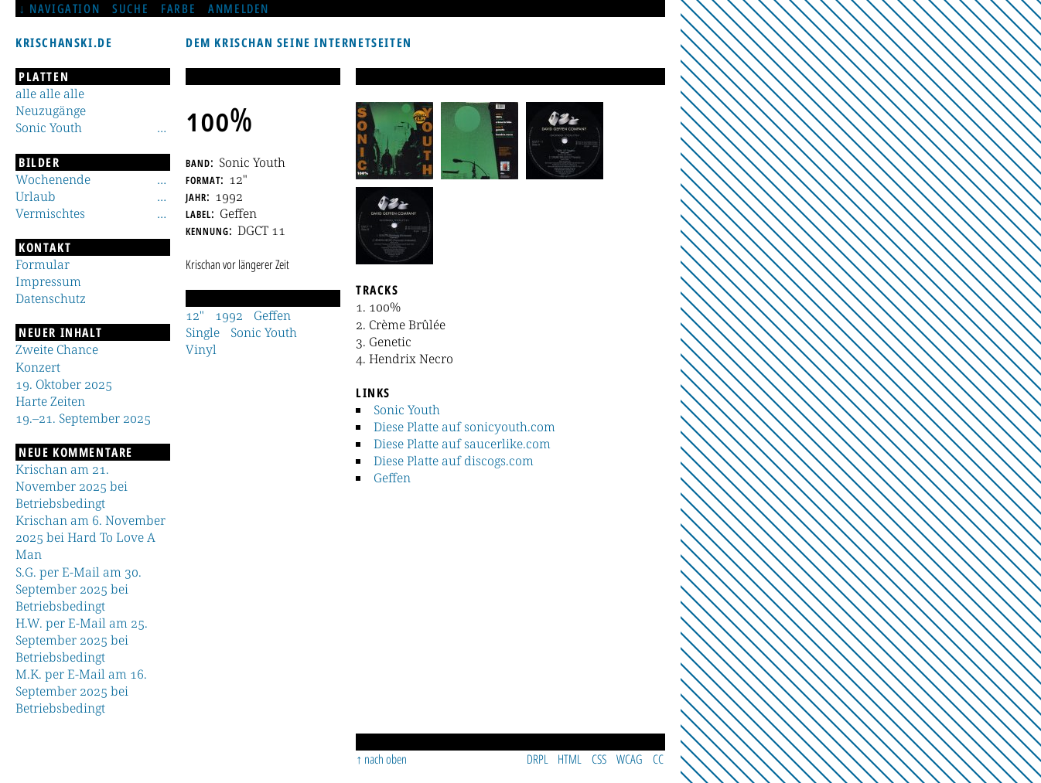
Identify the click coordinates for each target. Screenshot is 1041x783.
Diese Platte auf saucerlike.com (462, 443)
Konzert (37, 367)
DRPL (537, 759)
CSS (599, 759)
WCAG (629, 759)
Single (203, 332)
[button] (394, 140)
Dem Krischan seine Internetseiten (299, 42)
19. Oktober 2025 (63, 384)
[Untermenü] (161, 127)
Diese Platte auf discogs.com (454, 460)
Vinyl (201, 349)
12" (195, 315)
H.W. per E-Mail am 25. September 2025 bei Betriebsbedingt (81, 640)
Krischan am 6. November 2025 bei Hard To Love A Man (90, 537)
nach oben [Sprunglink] (385, 759)
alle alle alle (49, 93)
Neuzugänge (50, 110)
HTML (570, 759)
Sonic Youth (407, 409)
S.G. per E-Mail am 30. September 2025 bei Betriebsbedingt (78, 588)
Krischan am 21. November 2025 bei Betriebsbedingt (71, 486)
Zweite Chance (56, 349)
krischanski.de (63, 42)
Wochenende (52, 179)
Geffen (392, 477)
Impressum (48, 281)
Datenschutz (50, 298)
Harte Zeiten (50, 401)
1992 (229, 315)
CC (658, 759)
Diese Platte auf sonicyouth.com (464, 426)
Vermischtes (50, 213)
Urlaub (35, 196)
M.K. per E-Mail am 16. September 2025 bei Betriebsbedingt (81, 691)
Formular (42, 264)
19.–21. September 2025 (83, 418)
